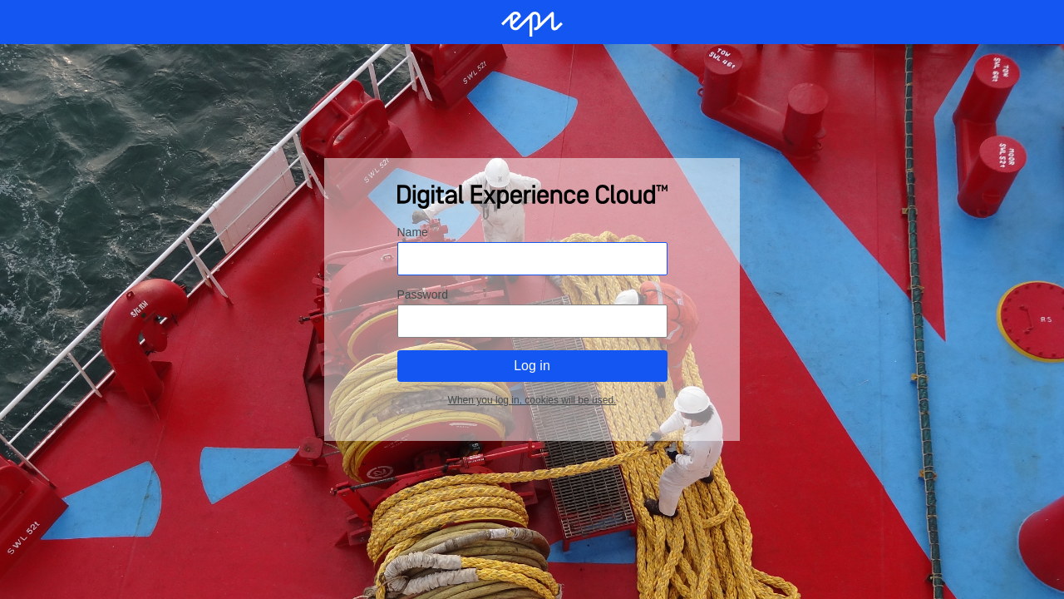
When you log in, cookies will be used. (532, 400)
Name (412, 232)
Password (422, 294)
